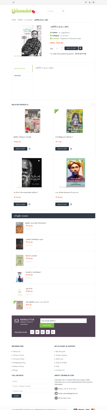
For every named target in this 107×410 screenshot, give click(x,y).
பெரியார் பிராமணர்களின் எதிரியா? (26, 192)
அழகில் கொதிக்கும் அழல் (34, 239)
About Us (16, 347)
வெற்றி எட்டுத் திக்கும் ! (33, 272)
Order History (61, 350)
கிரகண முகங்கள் (31, 256)
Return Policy (18, 362)
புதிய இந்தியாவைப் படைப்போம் (37, 302)
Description (19, 68)
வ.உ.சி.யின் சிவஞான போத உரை (66, 192)
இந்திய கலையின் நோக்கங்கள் (36, 223)
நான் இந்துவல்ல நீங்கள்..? (64, 137)
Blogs (15, 365)
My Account (60, 347)
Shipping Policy (19, 358)
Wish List (59, 354)
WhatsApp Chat (64, 393)
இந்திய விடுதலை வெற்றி (22, 137)
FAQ (57, 362)
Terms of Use (18, 350)
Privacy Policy (18, 354)
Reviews (17, 75)
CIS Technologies (61, 405)
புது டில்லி (29, 288)
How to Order (61, 358)
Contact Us (60, 365)
